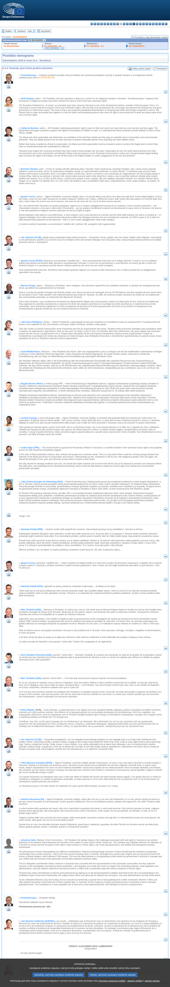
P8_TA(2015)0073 (136, 46)
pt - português (150, 24)
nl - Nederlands (143, 24)
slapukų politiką (134, 984)
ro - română (153, 24)
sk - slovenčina (156, 24)
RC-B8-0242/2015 (11, 46)
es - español (95, 24)
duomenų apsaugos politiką (112, 984)
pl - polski (146, 24)
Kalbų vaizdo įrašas (141, 69)
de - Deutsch (104, 24)
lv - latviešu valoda (130, 24)
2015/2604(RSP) (20, 37)
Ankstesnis (21, 31)
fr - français (117, 24)
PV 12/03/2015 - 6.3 (52, 46)
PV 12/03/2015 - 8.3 (95, 46)
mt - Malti (140, 24)
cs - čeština (98, 24)
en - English (114, 24)
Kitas (30, 31)
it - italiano (127, 24)
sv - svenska (166, 24)
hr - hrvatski (124, 24)
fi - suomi (163, 24)
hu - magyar (137, 24)
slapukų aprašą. (152, 984)
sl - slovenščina (159, 24)
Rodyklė (8, 31)
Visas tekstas (45, 31)
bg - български (92, 24)
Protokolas (161, 69)
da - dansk (101, 24)
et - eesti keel (108, 24)
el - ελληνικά (111, 24)
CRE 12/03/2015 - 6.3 (54, 48)
